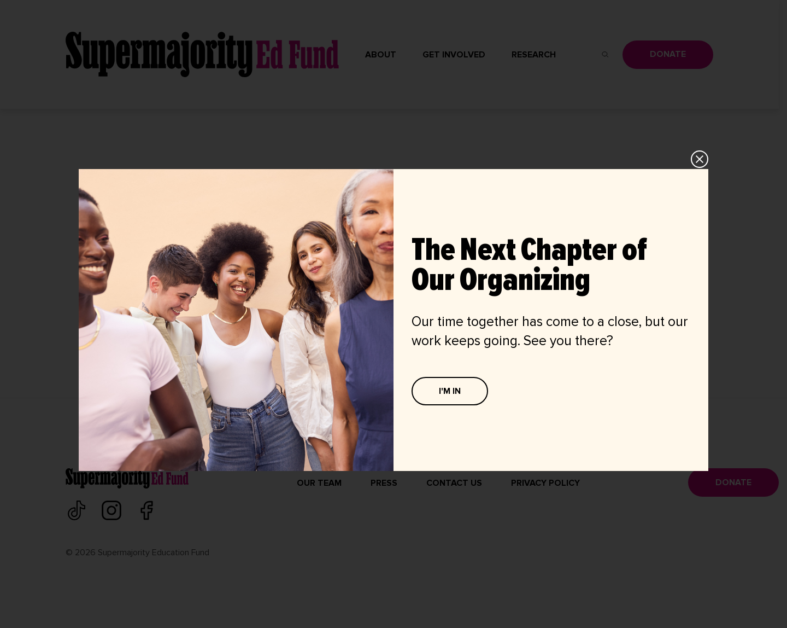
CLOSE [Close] (700, 159)
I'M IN (450, 391)
